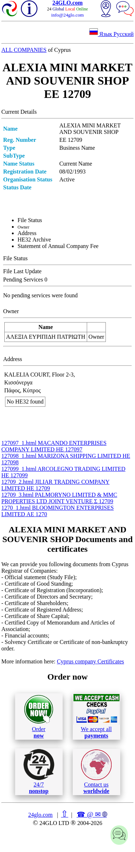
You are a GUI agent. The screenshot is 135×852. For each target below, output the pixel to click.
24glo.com (40, 815)
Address (27, 233)
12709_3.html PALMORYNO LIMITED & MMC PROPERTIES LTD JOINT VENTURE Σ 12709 (59, 498)
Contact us (96, 771)
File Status (30, 220)
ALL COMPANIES (24, 50)
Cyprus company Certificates (90, 661)
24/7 (39, 771)
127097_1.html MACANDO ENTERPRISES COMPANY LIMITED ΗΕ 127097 (54, 446)
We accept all (96, 716)
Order (38, 716)
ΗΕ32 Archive (34, 239)
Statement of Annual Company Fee (58, 246)
